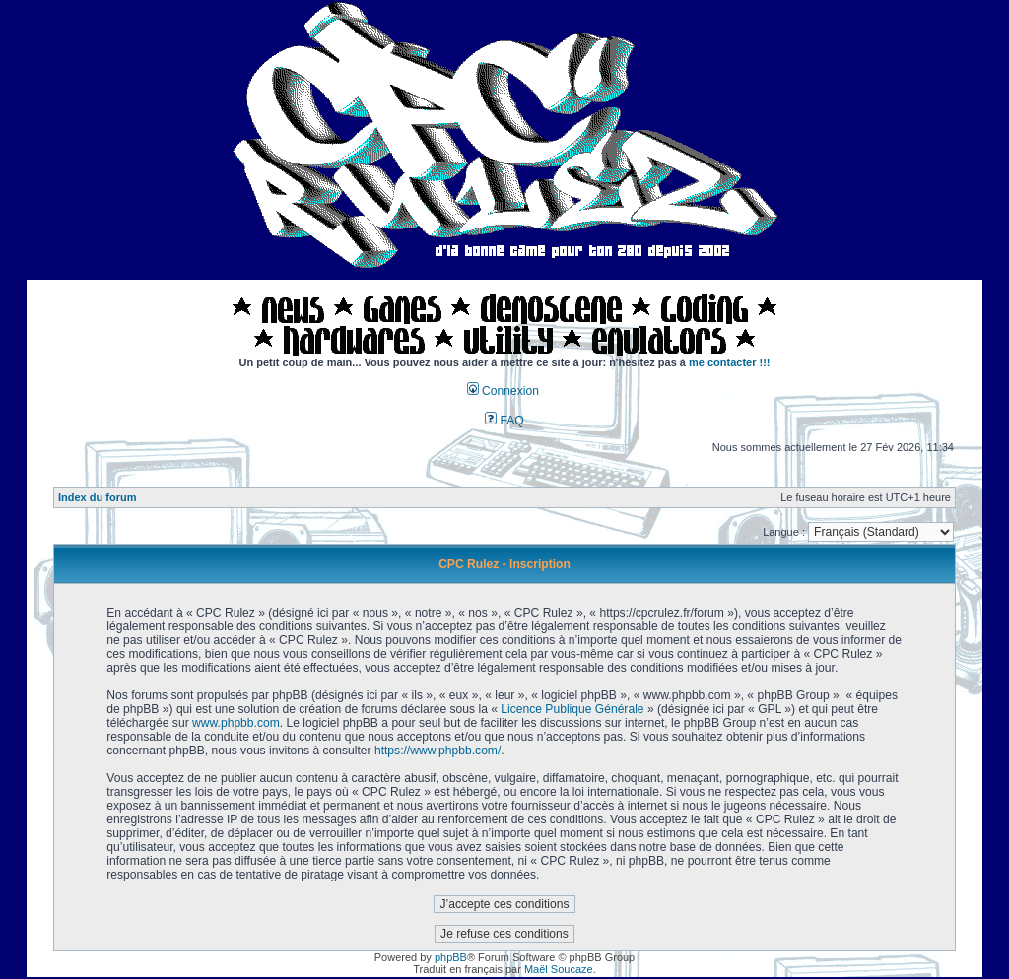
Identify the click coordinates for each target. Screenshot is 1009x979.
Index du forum (97, 497)
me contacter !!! (730, 362)
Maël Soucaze (558, 969)
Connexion (503, 391)
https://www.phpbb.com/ (437, 750)
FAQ (504, 420)
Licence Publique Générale (572, 709)
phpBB (451, 957)
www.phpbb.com (236, 723)
